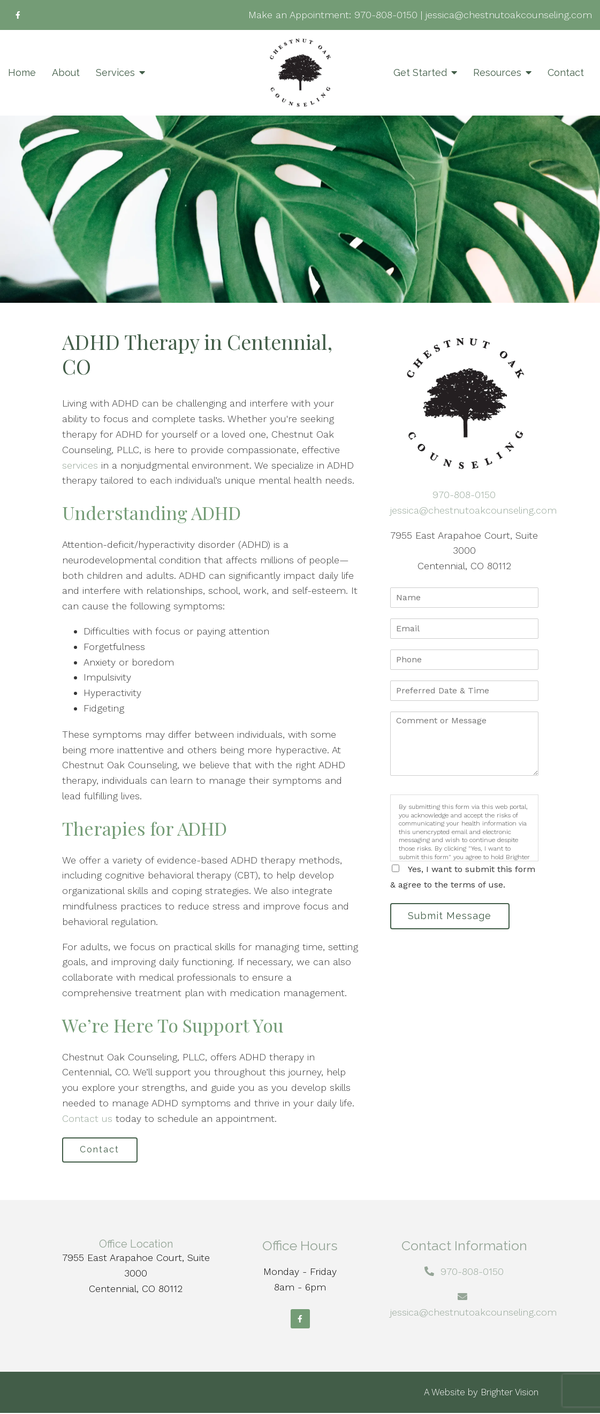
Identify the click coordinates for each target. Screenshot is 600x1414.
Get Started (420, 72)
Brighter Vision (509, 1393)
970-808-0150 (385, 14)
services (80, 465)
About (66, 72)
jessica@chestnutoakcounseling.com (509, 14)
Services (115, 72)
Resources (497, 72)
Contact (566, 72)
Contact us (87, 1118)
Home (22, 72)
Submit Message (451, 916)
